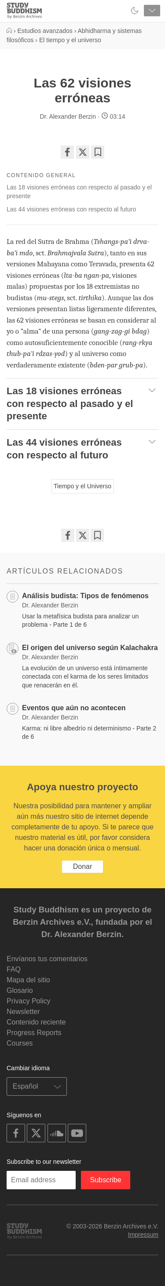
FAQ (14, 969)
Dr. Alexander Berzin (68, 116)
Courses (20, 1043)
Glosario (20, 990)
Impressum (143, 1234)
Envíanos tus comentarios (47, 959)
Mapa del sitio (28, 980)
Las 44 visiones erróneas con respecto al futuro (71, 209)
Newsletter (23, 1011)
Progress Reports (34, 1032)
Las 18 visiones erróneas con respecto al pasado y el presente (79, 192)
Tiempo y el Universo (82, 486)
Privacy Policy (29, 1001)
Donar (82, 866)
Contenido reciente (36, 1022)
